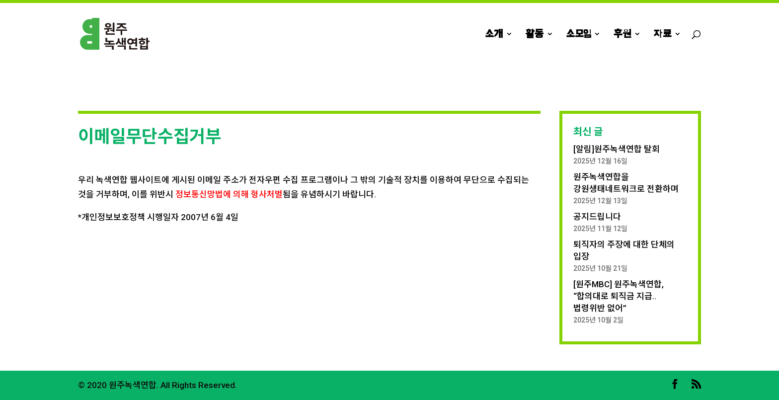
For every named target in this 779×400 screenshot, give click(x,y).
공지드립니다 (597, 217)
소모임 (578, 34)
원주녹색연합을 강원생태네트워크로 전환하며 (626, 183)
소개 (494, 34)
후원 (622, 34)
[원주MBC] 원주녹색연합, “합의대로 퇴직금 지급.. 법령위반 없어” (618, 296)
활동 (535, 34)
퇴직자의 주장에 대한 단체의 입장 (624, 250)
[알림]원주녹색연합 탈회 (616, 149)
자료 (662, 34)
